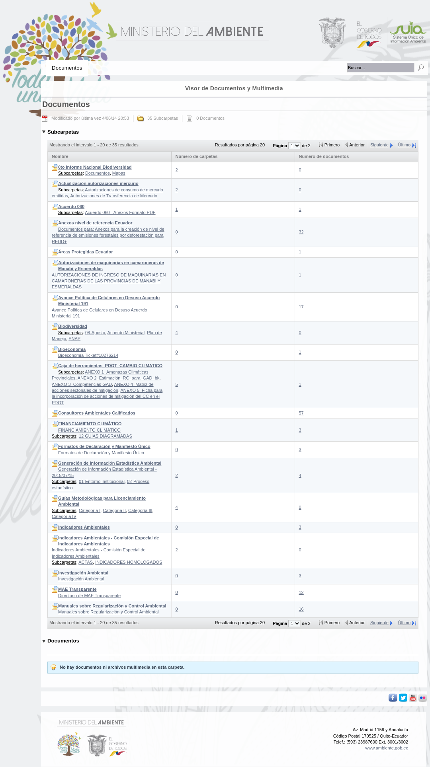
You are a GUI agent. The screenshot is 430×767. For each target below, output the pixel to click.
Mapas (118, 173)
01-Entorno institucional (102, 481)
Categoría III (140, 510)
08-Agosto (95, 332)
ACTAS (85, 562)
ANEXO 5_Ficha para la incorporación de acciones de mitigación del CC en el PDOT (107, 396)
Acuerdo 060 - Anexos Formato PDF (120, 212)
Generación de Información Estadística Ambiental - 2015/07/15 (106, 469)
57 (301, 413)
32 (301, 232)
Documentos (97, 173)
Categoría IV (64, 516)
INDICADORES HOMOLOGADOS (128, 562)
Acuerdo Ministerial (126, 332)
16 (301, 609)
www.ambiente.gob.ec (386, 748)
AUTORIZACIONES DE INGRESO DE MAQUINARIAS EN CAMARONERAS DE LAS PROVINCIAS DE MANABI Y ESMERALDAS (109, 275)
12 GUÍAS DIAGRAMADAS (105, 436)
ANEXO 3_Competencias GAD (82, 384)
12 (301, 592)
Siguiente (379, 144)
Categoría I (89, 510)
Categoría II (114, 510)
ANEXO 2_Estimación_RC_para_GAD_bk (118, 378)
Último (404, 144)
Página (280, 145)
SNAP (74, 338)
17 (301, 306)
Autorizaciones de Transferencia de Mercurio (113, 195)
